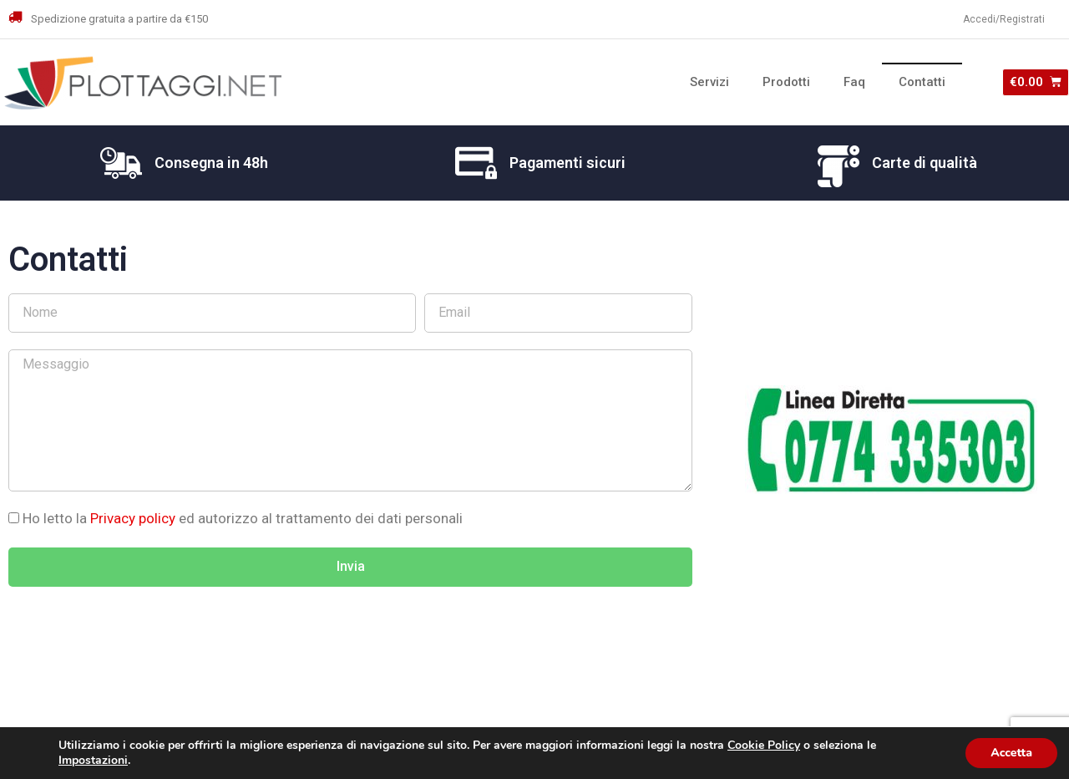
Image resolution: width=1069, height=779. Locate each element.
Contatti (922, 81)
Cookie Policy (763, 745)
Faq (854, 81)
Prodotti (786, 81)
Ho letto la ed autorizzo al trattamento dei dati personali (243, 518)
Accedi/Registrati (1004, 19)
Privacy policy (134, 518)
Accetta (1011, 753)
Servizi (709, 81)
